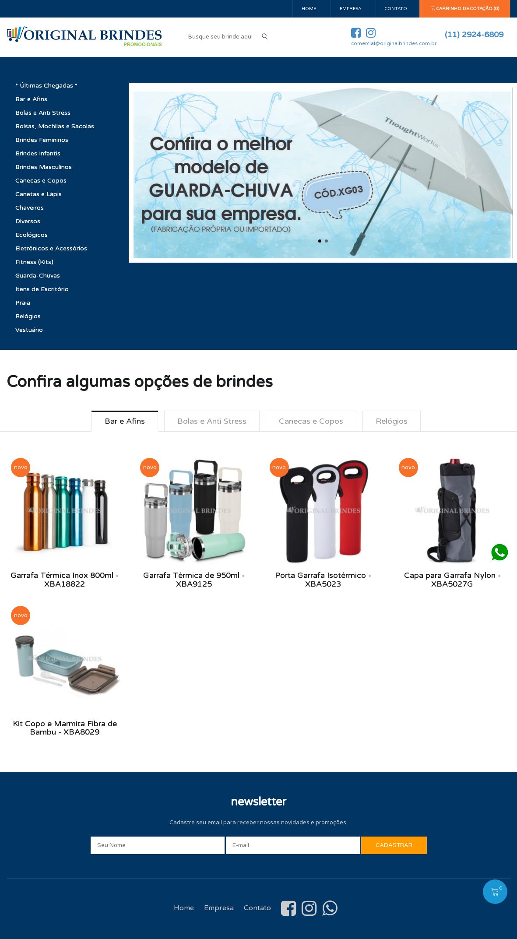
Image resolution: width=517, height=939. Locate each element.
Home (309, 8)
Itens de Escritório (42, 289)
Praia (22, 302)
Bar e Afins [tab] (125, 421)
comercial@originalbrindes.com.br (393, 43)
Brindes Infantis (37, 153)
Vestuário (29, 330)
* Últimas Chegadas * (46, 85)
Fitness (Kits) (34, 262)
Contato (396, 8)
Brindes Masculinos (43, 167)
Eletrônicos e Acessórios (51, 248)
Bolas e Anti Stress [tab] (211, 421)
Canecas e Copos (41, 180)
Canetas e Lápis (38, 194)
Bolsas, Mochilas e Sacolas (54, 126)
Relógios (28, 316)
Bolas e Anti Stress (42, 112)
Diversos (27, 221)
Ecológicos (31, 235)
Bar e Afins (31, 99)
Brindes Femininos (41, 140)
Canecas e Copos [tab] (311, 421)
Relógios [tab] (392, 421)
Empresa (350, 8)
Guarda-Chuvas (37, 275)
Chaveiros (29, 207)
